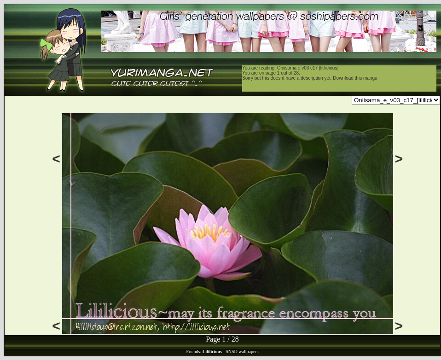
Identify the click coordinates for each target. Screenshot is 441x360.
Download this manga (355, 78)
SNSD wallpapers (242, 351)
